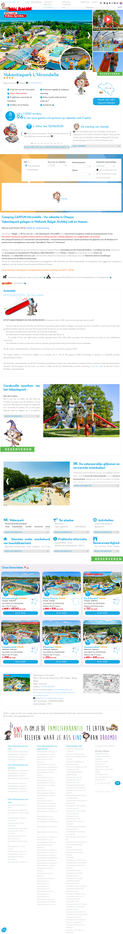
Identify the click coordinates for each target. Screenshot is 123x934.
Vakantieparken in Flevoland (17, 788)
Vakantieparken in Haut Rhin (46, 855)
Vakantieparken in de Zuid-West (76, 863)
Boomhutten (70, 857)
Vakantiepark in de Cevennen (75, 907)
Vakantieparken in (43, 881)
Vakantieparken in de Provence (76, 860)
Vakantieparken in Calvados (46, 837)
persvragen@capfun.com (103, 777)
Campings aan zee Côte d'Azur (76, 912)
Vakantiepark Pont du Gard (75, 888)
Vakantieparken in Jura (44, 839)
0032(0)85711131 (35, 83)
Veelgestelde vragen (101, 754)
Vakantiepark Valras (72, 875)
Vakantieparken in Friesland (16, 791)
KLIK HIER (20, 613)
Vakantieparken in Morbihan (46, 770)
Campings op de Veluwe (74, 922)
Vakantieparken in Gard (44, 780)
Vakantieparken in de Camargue (76, 904)
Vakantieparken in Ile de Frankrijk (18, 813)
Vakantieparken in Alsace (16, 854)
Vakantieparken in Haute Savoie (47, 811)
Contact (94, 2)
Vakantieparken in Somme (45, 842)
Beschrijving (85, 2)
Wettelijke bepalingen (102, 766)
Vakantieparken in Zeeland (16, 786)
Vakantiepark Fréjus (72, 901)
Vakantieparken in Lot (44, 790)
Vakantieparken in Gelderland (17, 770)
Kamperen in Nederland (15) (75, 754)
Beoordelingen (36, 2)
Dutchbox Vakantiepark (102, 756)
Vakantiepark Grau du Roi (74, 873)
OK (117, 783)
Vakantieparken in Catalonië (17, 862)
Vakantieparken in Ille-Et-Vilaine (47, 767)
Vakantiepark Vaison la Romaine (76, 886)
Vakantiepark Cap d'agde (74, 878)
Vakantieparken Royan (73, 870)
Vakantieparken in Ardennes (46, 850)
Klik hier (95, 366)
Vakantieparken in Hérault (45, 782)
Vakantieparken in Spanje (16, 757)
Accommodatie (34, 166)
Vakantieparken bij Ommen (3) (76, 787)
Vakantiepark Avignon (73, 881)
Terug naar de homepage (10, 4)
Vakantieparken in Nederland (17, 751)
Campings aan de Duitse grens (76, 919)
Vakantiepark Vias (72, 891)
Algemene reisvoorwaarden (104, 769)
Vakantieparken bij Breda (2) (75, 785)
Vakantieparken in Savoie (45, 819)
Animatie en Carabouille (66, 3)
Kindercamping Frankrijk (74, 850)
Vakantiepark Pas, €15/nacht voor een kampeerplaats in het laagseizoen (77, 277)
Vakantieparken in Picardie (16, 851)
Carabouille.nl (99, 764)
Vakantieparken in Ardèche (45, 806)
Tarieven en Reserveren (48, 3)
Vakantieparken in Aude (44, 777)
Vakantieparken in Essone (45, 899)
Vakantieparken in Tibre (44, 891)
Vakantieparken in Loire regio (17, 828)
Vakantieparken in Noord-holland (18, 778)
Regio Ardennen (9, 83)
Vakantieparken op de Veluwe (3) (76, 842)
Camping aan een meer (73, 917)
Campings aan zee (72, 909)
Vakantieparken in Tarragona (46, 852)
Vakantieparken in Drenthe (16, 776)
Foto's (27, 2)
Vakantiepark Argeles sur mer (75, 894)
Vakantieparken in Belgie (16, 759)
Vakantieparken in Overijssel (17, 773)
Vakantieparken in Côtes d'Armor (47, 821)
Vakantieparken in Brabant (16, 783)
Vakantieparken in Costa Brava (47, 826)
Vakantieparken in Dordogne (46, 751)
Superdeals (99, 759)
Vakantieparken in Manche (45, 860)
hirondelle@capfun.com (63, 690)
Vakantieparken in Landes (45, 757)
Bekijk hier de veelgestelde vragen (49, 698)
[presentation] (4, 36)
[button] (21, 133)
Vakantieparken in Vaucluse (45, 803)
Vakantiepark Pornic (72, 883)
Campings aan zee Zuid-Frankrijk (76, 914)
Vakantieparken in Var (44, 801)
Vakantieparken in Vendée (45, 793)
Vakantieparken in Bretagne (16, 810)
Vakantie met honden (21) (74, 777)
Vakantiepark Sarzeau (73, 899)
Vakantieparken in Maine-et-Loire (47, 832)
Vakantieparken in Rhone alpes (17, 841)
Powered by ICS (100, 779)
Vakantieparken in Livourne (45, 904)
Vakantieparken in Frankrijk (16, 754)
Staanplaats (33, 170)
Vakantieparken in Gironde (45, 754)
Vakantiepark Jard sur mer (74, 896)
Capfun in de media (101, 761)
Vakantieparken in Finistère (45, 764)
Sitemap (98, 772)
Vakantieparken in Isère (44, 816)
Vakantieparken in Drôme (45, 808)
